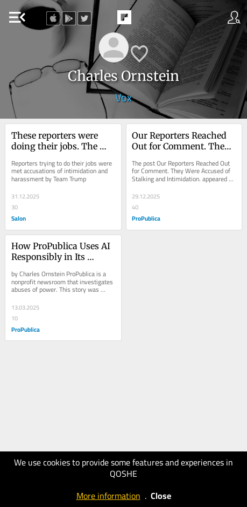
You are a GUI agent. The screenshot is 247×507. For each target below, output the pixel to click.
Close (161, 496)
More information (108, 496)
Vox (123, 97)
